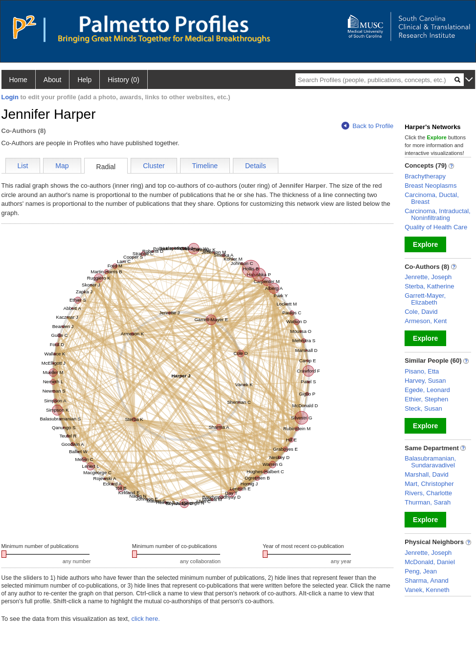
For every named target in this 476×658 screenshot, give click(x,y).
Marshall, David (427, 474)
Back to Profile (367, 126)
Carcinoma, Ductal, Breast (432, 198)
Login (10, 97)
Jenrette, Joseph (428, 277)
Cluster (153, 166)
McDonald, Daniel (430, 562)
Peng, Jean (421, 571)
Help (84, 80)
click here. (145, 618)
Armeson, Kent (426, 321)
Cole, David (421, 311)
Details (255, 166)
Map (61, 166)
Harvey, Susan (425, 380)
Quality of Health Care (436, 227)
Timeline (205, 166)
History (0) (123, 80)
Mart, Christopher (429, 483)
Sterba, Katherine (429, 286)
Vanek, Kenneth (427, 589)
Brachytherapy (425, 176)
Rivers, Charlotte (428, 493)
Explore (425, 244)
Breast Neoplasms (430, 185)
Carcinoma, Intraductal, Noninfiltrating (437, 214)
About (53, 80)
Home (18, 80)
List (23, 166)
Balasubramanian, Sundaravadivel (430, 462)
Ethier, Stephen (426, 399)
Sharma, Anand (427, 580)
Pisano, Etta (422, 371)
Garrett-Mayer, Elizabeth (425, 299)
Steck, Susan (423, 408)
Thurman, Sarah (428, 502)
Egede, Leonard (427, 390)
